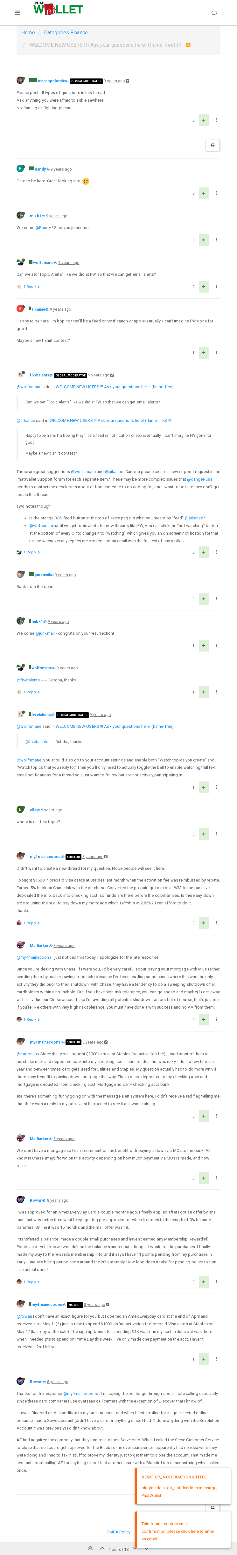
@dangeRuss (199, 479)
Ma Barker (39, 945)
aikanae (38, 309)
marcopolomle (51, 81)
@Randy (43, 227)
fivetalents (39, 375)
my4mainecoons (45, 857)
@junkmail (45, 633)
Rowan (36, 1200)
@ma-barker (28, 1053)
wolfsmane (43, 262)
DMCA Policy (118, 1532)
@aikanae (26, 420)
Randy (40, 169)
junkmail (42, 575)
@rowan (24, 1316)
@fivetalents (28, 680)
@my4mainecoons (34, 957)
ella (33, 810)
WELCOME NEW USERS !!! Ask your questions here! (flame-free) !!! (117, 386)
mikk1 (35, 216)
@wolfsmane (29, 386)
